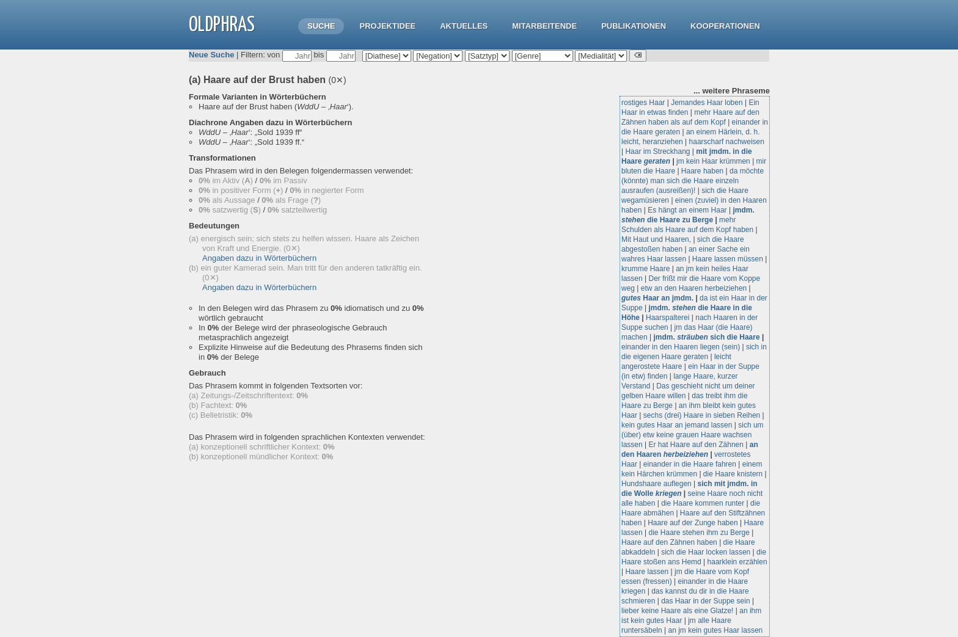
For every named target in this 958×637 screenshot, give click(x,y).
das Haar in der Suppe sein (705, 601)
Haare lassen (646, 571)
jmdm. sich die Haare (707, 337)
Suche (321, 26)
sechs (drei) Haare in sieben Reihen (701, 415)
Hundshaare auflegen (656, 483)
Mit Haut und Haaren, (656, 239)
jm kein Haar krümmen (713, 161)
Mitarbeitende (544, 26)
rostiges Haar (643, 102)
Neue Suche (211, 54)
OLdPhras (222, 25)
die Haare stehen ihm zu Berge (698, 532)
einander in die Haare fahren (689, 464)
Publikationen (633, 26)
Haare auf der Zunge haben (692, 523)
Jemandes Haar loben (706, 102)
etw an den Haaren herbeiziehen (694, 288)
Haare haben (702, 171)
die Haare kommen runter (702, 503)
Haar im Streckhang (657, 151)
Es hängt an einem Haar (687, 210)
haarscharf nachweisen (726, 141)
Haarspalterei (667, 317)
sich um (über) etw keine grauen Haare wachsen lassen (692, 435)
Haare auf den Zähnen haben (669, 542)
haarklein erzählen (737, 562)
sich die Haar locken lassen (705, 552)
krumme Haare (645, 268)
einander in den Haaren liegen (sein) (680, 347)
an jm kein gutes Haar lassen (715, 630)
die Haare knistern (732, 474)
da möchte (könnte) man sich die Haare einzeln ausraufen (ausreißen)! (692, 181)
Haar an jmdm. (657, 298)
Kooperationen (725, 26)
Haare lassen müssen (727, 259)
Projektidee (387, 26)
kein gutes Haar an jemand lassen (676, 425)
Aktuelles (464, 26)
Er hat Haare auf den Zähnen (695, 444)
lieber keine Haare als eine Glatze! (677, 610)
